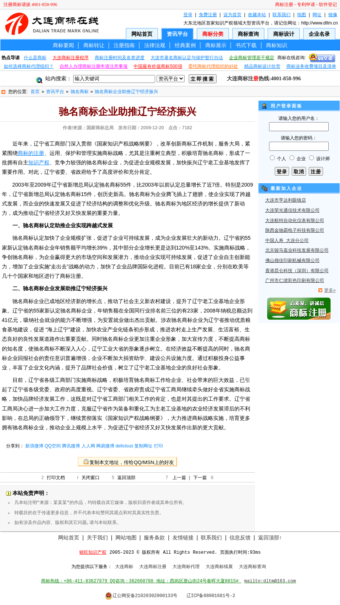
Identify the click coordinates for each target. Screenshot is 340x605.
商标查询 (248, 34)
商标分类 (212, 34)
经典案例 (185, 45)
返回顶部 (126, 477)
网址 (317, 14)
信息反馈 (240, 538)
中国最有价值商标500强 (158, 66)
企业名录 (319, 34)
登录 (187, 14)
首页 (35, 91)
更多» (330, 290)
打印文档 (56, 477)
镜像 (332, 14)
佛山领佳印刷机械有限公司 (292, 260)
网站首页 (141, 34)
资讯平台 (177, 34)
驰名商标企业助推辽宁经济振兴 (126, 91)
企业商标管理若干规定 (251, 57)
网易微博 (105, 446)
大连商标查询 (252, 567)
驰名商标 (80, 91)
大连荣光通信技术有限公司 (292, 210)
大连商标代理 (186, 567)
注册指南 (124, 45)
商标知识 (276, 45)
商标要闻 (63, 45)
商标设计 (283, 34)
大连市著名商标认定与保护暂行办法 (187, 57)
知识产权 (38, 162)
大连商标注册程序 (70, 57)
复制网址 (143, 446)
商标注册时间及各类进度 (120, 57)
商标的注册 (31, 153)
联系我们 (281, 14)
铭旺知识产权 (92, 552)
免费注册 (208, 14)
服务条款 (154, 538)
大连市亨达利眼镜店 (285, 200)
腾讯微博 (71, 446)
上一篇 (179, 477)
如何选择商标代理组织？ (29, 66)
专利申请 (306, 4)
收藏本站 (257, 14)
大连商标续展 (219, 567)
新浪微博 (34, 446)
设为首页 (232, 14)
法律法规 (154, 45)
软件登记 (328, 4)
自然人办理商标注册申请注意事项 (94, 66)
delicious (124, 446)
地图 (301, 14)
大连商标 (124, 567)
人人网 (88, 446)
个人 (281, 158)
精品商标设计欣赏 (262, 66)
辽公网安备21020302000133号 (141, 596)
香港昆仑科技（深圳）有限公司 (297, 271)
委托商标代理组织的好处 (213, 66)
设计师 (323, 158)
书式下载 (246, 45)
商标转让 (94, 45)
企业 (301, 158)
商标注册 (284, 4)
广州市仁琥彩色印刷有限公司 (294, 280)
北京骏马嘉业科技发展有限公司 (297, 250)
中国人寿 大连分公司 (287, 241)
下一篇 (200, 477)
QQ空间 (53, 446)
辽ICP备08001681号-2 (210, 596)
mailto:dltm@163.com (270, 581)
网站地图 (126, 538)
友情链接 (183, 538)
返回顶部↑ (270, 538)
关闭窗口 (91, 477)
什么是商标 (35, 57)
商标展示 (215, 45)
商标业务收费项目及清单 (311, 66)
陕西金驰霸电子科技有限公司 (294, 230)
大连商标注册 (152, 567)
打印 (158, 446)
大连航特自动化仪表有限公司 (294, 221)
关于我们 (97, 538)
